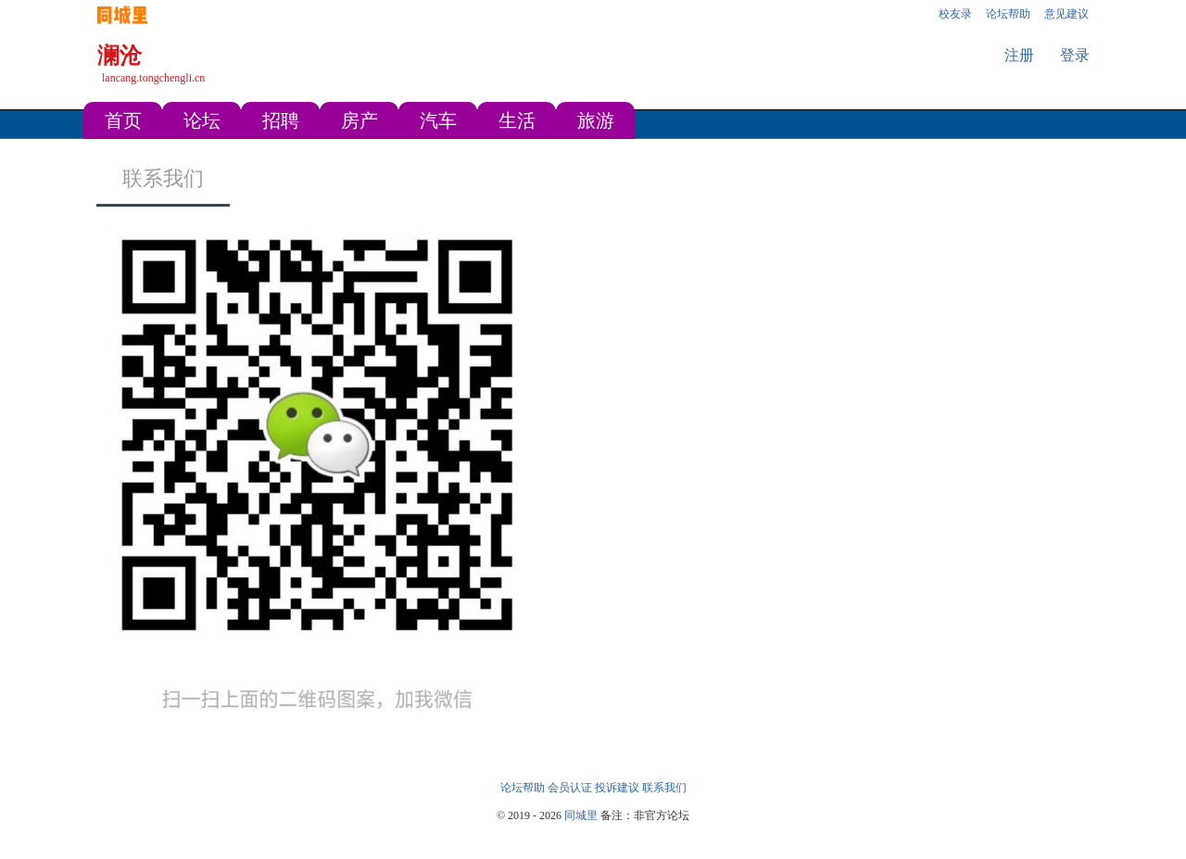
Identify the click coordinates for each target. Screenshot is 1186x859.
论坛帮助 (522, 787)
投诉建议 (617, 787)
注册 (1019, 55)
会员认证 (570, 787)
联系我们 (163, 178)
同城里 (581, 815)
